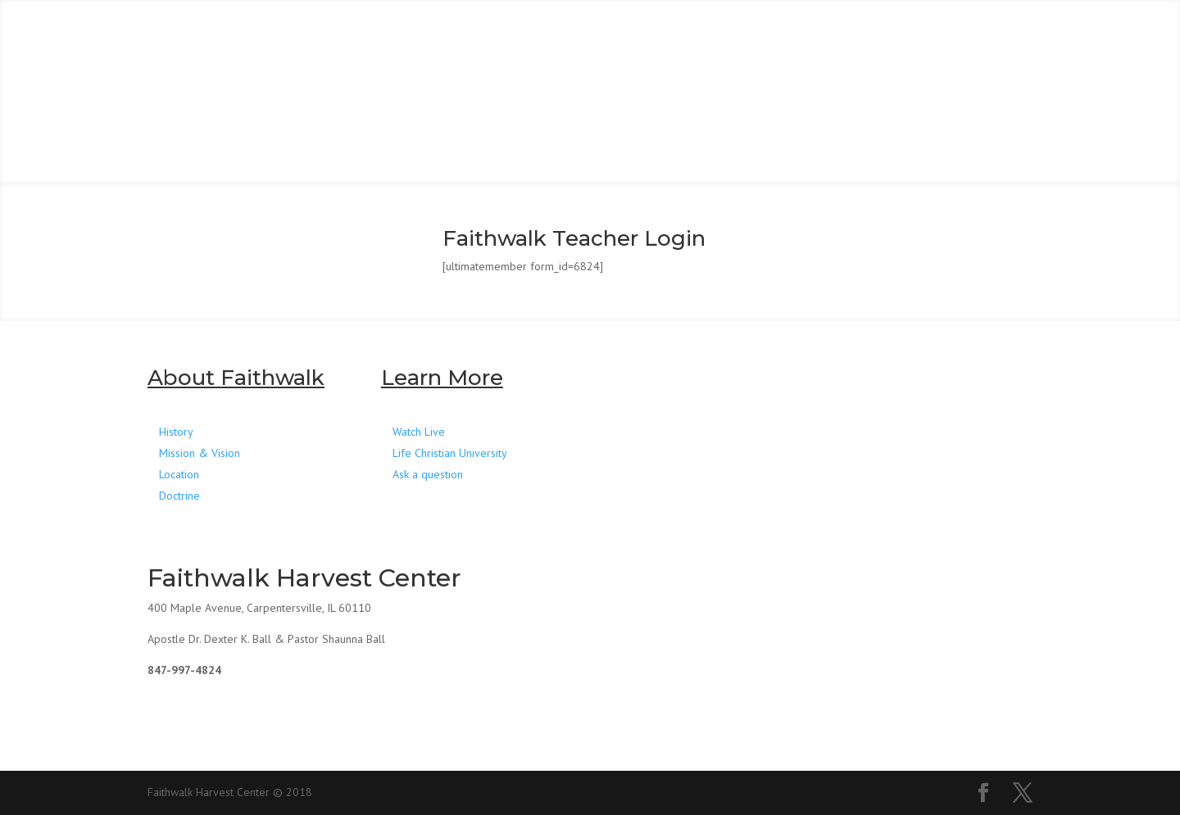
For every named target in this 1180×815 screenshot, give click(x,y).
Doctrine (179, 495)
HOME (211, 39)
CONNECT (487, 39)
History (176, 431)
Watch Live (419, 431)
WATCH (640, 39)
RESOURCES (893, 39)
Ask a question (428, 474)
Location (179, 474)
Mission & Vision (199, 453)
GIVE (757, 39)
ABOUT (334, 39)
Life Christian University (450, 453)
